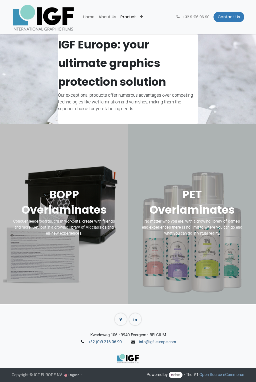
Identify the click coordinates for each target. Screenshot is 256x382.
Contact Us (229, 17)
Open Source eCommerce (222, 375)
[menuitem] (88, 17)
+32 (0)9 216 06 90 (105, 342)
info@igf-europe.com (157, 342)
